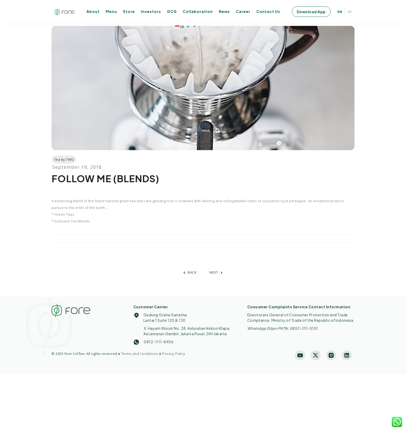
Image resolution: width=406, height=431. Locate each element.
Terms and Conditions (139, 353)
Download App (311, 11)
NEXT (216, 272)
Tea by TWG (64, 159)
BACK (190, 272)
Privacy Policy (173, 353)
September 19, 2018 (77, 167)
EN (339, 11)
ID (350, 11)
